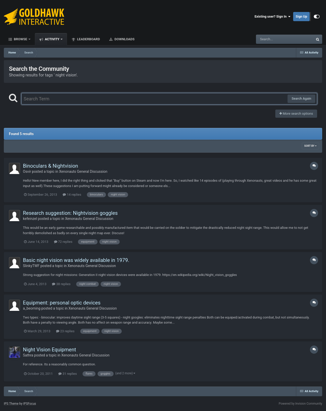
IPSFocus (29, 403)
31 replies (67, 374)
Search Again (301, 98)
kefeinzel (30, 219)
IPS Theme (11, 403)
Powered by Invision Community (300, 403)
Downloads (124, 39)
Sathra (28, 355)
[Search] (272, 39)
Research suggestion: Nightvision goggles (70, 213)
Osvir (27, 171)
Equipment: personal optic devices (61, 303)
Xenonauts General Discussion (83, 171)
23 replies (65, 331)
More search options (296, 113)
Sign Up (301, 16)
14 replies (72, 194)
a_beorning (31, 308)
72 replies (63, 242)
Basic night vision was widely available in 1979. (76, 260)
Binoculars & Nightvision (50, 166)
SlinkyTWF (31, 266)
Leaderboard (88, 39)
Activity (52, 39)
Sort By (310, 145)
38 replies (61, 284)
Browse (20, 39)
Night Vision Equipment (49, 350)
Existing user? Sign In (273, 16)
